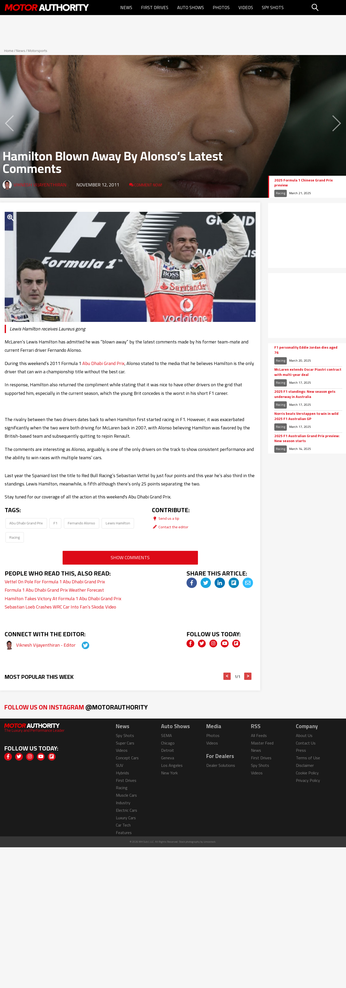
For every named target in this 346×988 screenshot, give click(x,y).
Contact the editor (170, 526)
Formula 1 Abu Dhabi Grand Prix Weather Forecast (54, 590)
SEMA (166, 735)
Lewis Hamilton (118, 522)
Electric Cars (126, 810)
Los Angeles (172, 765)
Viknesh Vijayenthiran (40, 184)
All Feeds (259, 735)
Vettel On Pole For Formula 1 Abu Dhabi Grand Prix (55, 581)
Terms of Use (308, 758)
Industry (123, 803)
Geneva (167, 758)
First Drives (154, 7)
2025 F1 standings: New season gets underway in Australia (304, 394)
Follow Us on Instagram (76, 707)
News (126, 7)
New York (169, 773)
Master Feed (262, 743)
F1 (55, 522)
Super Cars (125, 743)
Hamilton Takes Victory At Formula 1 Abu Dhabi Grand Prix (63, 598)
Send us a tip (165, 518)
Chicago (168, 743)
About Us (304, 735)
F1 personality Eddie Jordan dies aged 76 (305, 350)
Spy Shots (273, 7)
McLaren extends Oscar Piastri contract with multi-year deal (307, 372)
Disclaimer (305, 765)
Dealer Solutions (220, 765)
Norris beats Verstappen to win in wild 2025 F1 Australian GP (306, 416)
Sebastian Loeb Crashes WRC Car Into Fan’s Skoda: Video (60, 607)
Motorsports (37, 50)
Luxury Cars (126, 818)
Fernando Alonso (81, 522)
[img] (192, 583)
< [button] (227, 676)
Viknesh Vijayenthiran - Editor (46, 645)
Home (9, 50)
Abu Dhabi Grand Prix (103, 363)
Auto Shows (190, 7)
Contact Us (306, 743)
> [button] (248, 676)
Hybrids (122, 773)
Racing (14, 537)
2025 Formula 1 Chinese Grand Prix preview (303, 183)
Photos (221, 7)
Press (301, 750)
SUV (119, 765)
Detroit (167, 750)
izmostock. (209, 841)
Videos (245, 7)
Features (124, 832)
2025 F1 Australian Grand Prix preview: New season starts (307, 439)
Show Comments (130, 557)
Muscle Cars (126, 795)
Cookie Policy (307, 773)
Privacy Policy (308, 780)
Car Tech (123, 825)
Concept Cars (127, 758)
